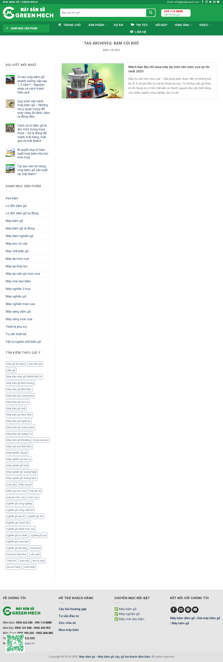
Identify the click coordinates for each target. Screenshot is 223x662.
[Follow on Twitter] (210, 2)
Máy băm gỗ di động (20, 228)
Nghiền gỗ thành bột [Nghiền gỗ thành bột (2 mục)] (18, 522)
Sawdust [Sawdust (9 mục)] (36, 548)
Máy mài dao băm (18, 281)
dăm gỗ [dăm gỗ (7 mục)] (11, 370)
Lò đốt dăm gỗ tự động (22, 213)
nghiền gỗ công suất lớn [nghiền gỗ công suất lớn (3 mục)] (20, 510)
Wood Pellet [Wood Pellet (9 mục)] (14, 567)
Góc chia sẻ (67, 623)
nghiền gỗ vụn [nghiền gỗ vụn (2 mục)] (38, 535)
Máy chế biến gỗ (17, 251)
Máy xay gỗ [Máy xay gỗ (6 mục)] (25, 484)
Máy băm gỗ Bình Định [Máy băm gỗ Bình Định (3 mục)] (19, 389)
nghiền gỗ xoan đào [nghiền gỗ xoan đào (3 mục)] (18, 541)
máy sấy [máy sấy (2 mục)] (11, 484)
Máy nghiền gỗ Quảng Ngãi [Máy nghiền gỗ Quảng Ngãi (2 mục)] (21, 471)
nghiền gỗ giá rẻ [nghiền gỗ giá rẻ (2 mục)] (15, 516)
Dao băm (12, 198)
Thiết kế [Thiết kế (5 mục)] (11, 560)
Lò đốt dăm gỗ (16, 206)
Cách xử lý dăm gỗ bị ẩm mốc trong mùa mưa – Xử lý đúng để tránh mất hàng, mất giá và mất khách (32, 133)
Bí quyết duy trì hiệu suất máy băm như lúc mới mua (32, 153)
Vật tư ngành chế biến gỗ (23, 342)
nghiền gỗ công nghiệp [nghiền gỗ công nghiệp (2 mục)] (19, 503)
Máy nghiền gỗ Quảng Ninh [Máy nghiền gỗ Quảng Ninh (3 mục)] (21, 478)
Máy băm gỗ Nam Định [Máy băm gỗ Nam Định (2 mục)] (19, 414)
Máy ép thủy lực (17, 266)
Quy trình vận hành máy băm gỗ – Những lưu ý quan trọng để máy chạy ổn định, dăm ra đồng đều (33, 108)
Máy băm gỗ (14, 221)
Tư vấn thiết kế (16, 334)
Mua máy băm (69, 630)
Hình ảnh (183, 25)
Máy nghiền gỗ (16, 296)
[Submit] (150, 12)
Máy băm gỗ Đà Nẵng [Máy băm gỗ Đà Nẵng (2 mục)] (19, 440)
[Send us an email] (214, 2)
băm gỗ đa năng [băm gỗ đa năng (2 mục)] (16, 363)
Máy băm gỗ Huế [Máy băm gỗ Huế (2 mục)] (16, 408)
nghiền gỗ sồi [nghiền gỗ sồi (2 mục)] (35, 516)
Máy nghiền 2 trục (18, 289)
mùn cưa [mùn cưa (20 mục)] (33, 497)
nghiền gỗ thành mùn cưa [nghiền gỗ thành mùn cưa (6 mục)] (21, 528)
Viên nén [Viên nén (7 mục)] (24, 560)
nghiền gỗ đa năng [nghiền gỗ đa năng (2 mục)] (17, 548)
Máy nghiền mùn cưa (20, 304)
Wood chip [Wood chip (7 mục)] (38, 560)
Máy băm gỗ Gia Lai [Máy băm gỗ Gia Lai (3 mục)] (17, 402)
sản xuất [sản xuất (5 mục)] (35, 554)
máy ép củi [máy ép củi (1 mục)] (35, 490)
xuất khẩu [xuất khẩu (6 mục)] (29, 567)
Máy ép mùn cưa (17, 259)
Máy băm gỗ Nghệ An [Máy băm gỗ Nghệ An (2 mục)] (19, 421)
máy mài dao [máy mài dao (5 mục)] (41, 440)
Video (204, 25)
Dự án (118, 25)
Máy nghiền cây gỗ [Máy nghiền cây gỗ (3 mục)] (17, 452)
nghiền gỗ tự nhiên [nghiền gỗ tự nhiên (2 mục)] (17, 535)
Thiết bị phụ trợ (16, 327)
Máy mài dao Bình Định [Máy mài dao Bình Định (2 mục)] (19, 446)
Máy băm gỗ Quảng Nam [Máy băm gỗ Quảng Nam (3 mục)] (20, 427)
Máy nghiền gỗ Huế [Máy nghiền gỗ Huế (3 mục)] (17, 465)
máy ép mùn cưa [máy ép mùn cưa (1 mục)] (16, 497)
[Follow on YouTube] (218, 2)
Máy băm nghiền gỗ (19, 236)
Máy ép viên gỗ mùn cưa (23, 273)
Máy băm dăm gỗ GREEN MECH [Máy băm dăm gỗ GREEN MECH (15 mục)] (24, 376)
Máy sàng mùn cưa (19, 319)
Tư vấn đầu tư (69, 616)
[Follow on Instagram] (206, 2)
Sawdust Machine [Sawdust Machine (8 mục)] (17, 554)
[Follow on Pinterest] (188, 609)
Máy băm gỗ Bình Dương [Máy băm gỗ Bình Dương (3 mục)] (20, 383)
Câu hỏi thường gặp (73, 609)
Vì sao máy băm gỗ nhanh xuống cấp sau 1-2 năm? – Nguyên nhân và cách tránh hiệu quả (32, 84)
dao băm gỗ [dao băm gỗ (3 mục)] (35, 363)
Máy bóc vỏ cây (16, 243)
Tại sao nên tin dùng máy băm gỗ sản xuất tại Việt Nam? (32, 170)
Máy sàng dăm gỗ (18, 311)
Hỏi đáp (161, 25)
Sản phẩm (97, 25)
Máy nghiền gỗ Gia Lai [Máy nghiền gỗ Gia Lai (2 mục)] (19, 459)
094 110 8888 (173, 11)
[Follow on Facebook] (202, 2)
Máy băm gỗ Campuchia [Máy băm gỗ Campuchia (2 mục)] (20, 395)
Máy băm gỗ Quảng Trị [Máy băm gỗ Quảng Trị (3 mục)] (19, 433)
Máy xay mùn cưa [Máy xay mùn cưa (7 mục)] (16, 490)
